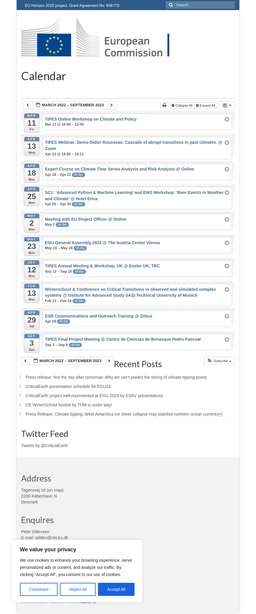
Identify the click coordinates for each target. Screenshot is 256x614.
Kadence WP (88, 602)
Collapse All (182, 105)
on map (55, 490)
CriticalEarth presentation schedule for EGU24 (68, 386)
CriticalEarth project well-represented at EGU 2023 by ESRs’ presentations (94, 395)
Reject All (77, 589)
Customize (39, 589)
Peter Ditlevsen (35, 531)
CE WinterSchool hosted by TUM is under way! (69, 405)
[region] (77, 571)
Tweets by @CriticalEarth (44, 445)
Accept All (116, 589)
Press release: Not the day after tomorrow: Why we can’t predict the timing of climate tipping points (116, 377)
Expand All (206, 105)
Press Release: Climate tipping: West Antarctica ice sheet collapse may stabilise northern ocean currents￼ (124, 414)
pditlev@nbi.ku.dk (51, 537)
